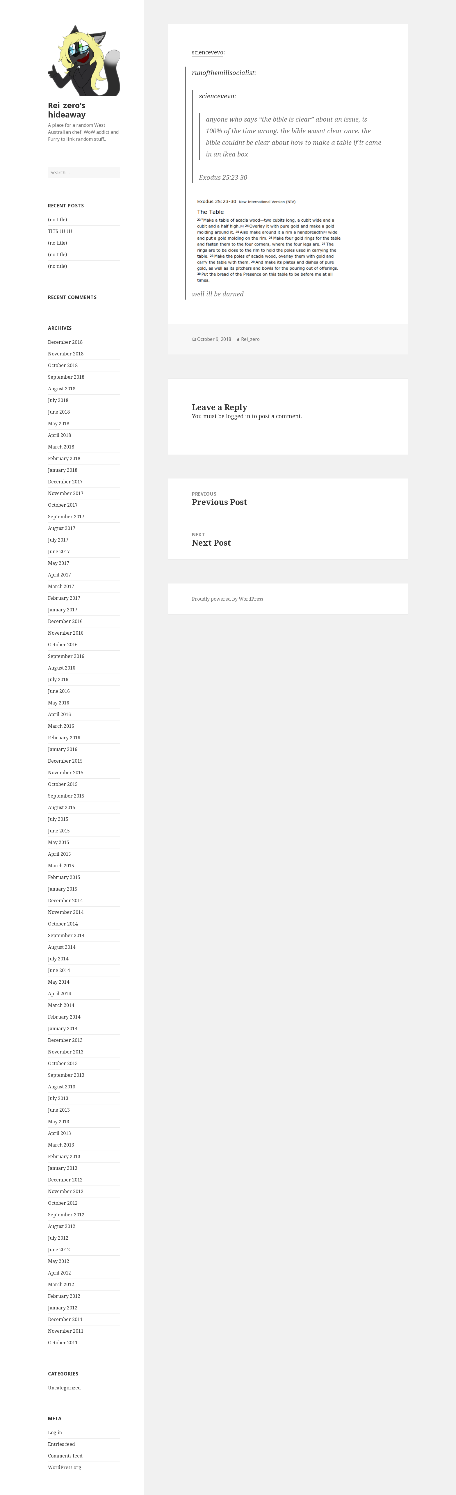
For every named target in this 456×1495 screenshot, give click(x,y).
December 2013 (65, 1040)
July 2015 (58, 819)
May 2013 (58, 1122)
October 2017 (63, 505)
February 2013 (64, 1157)
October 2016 (63, 645)
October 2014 (63, 924)
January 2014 (62, 1029)
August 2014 (61, 947)
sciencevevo (207, 52)
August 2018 (61, 389)
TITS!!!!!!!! (60, 231)
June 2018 (59, 412)
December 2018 (65, 342)
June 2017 (59, 552)
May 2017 (58, 563)
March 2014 (61, 1005)
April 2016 (59, 714)
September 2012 (66, 1215)
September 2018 (66, 377)
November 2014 (65, 912)
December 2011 (65, 1319)
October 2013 (63, 1063)
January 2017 (62, 610)
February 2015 (64, 877)
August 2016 (61, 668)
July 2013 (58, 1098)
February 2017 (64, 598)
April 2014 (59, 994)
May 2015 (58, 842)
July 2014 (58, 959)
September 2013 (66, 1075)
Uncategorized (64, 1387)
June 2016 (59, 691)
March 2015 (61, 866)
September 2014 (66, 935)
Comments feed (65, 1456)
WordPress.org (64, 1467)
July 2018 (58, 400)
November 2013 (65, 1052)
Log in (55, 1433)
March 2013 (61, 1145)
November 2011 (65, 1331)
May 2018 (58, 424)
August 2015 (61, 808)
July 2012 (58, 1238)
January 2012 (62, 1308)
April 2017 (59, 575)
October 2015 (63, 784)
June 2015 (59, 831)
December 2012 (65, 1180)
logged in (238, 416)
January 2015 (62, 889)
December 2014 (65, 901)
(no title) (57, 220)
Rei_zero (250, 339)
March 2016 (61, 726)
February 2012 (64, 1296)
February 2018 (64, 458)
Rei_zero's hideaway (67, 110)
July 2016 (58, 680)
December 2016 (65, 621)
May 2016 (58, 703)
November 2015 (65, 773)
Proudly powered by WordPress (227, 599)
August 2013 (61, 1087)
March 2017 (61, 586)
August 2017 (61, 528)
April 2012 (59, 1273)
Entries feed (61, 1444)
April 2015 (59, 854)
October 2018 (63, 365)
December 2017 (65, 482)
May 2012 (58, 1261)
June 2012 (59, 1250)
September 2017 (66, 517)
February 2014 (64, 1017)
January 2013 (62, 1168)
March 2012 (61, 1285)
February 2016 (64, 738)
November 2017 (65, 493)
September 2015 (66, 796)
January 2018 (62, 470)
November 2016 (65, 633)
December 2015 (65, 761)
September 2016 (66, 656)
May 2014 (58, 982)
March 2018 (61, 447)
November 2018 (65, 354)
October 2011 (63, 1343)
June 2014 (59, 970)
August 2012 (61, 1226)
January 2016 (62, 749)
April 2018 (59, 435)
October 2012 (63, 1203)
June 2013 (59, 1110)
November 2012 (65, 1191)
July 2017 (58, 540)
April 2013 (59, 1133)
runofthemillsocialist (223, 72)
